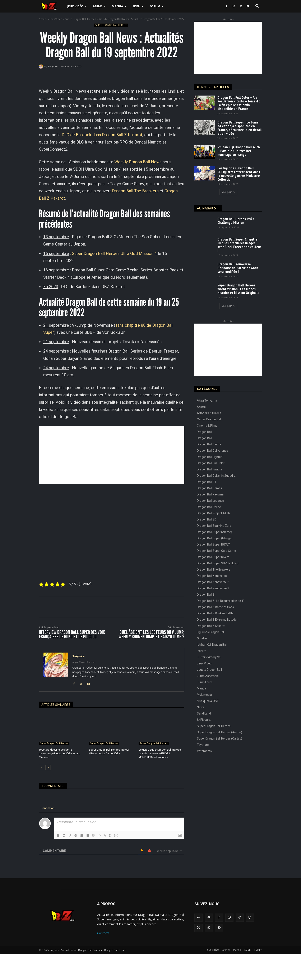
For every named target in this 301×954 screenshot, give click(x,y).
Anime (99, 6)
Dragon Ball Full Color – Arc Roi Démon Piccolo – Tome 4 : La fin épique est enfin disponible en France (238, 103)
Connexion (47, 808)
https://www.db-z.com (83, 662)
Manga (119, 6)
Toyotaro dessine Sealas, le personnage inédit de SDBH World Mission (59, 753)
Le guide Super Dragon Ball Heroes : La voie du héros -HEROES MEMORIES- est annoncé (160, 753)
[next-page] (48, 767)
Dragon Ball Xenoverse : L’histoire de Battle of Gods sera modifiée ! (237, 268)
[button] (257, 7)
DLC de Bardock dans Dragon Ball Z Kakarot (102, 134)
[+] (116, 835)
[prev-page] (41, 767)
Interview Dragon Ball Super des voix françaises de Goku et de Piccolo (72, 634)
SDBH (138, 6)
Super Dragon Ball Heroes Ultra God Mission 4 (114, 253)
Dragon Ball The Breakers (135, 190)
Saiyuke (52, 66)
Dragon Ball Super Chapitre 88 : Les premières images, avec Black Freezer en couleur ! (239, 245)
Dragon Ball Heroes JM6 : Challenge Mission (235, 220)
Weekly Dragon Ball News (138, 161)
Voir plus (228, 192)
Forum (156, 6)
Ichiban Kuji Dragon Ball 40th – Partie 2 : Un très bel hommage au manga (238, 151)
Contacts (103, 933)
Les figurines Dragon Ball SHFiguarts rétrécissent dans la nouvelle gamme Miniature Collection (238, 174)
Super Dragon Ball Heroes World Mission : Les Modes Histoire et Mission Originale (238, 289)
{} (110, 835)
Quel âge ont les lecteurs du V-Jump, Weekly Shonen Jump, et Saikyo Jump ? (151, 634)
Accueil (43, 19)
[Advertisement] (111, 455)
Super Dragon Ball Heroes (80, 19)
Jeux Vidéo (77, 6)
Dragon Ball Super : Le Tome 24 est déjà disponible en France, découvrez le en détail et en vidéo (239, 128)
